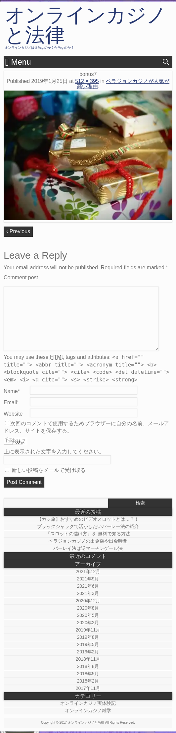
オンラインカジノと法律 (85, 25)
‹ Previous (18, 231)
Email (11, 402)
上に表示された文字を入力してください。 (54, 451)
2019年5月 (88, 644)
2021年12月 (88, 571)
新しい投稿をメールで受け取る (49, 470)
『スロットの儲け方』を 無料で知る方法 (88, 533)
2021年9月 (88, 578)
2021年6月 (88, 586)
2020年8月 (88, 608)
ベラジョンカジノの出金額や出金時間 (88, 541)
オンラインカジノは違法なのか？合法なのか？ (39, 47)
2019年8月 (88, 637)
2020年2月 (88, 622)
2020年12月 (88, 600)
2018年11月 (88, 659)
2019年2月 (88, 651)
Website (13, 414)
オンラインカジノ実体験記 (88, 703)
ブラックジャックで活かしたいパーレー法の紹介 (88, 526)
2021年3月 (88, 593)
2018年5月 (88, 673)
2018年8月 (88, 666)
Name (12, 391)
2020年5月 (88, 615)
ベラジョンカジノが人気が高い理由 (123, 83)
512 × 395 (87, 81)
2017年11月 (88, 688)
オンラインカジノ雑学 (88, 710)
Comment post (21, 277)
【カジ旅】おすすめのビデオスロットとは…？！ (88, 519)
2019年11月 (88, 630)
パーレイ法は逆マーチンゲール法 (88, 548)
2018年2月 (88, 681)
